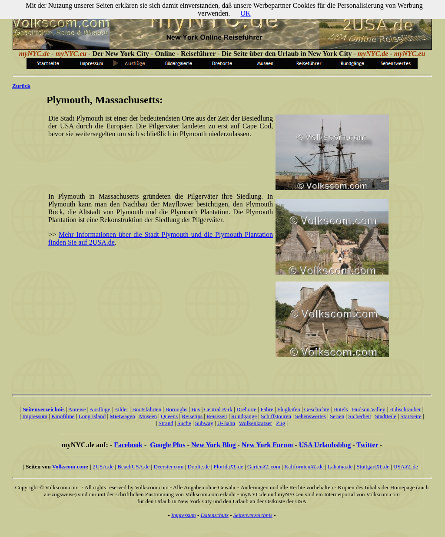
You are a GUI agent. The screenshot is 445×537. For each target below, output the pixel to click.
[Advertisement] (159, 158)
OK (246, 13)
